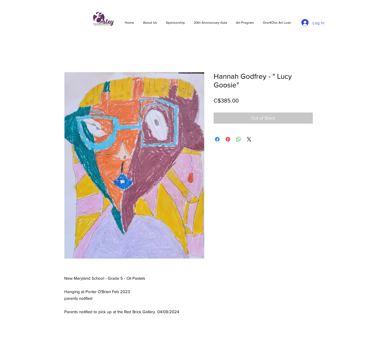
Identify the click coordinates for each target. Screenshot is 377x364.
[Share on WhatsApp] (238, 139)
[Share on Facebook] (217, 139)
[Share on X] (249, 139)
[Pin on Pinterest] (228, 139)
